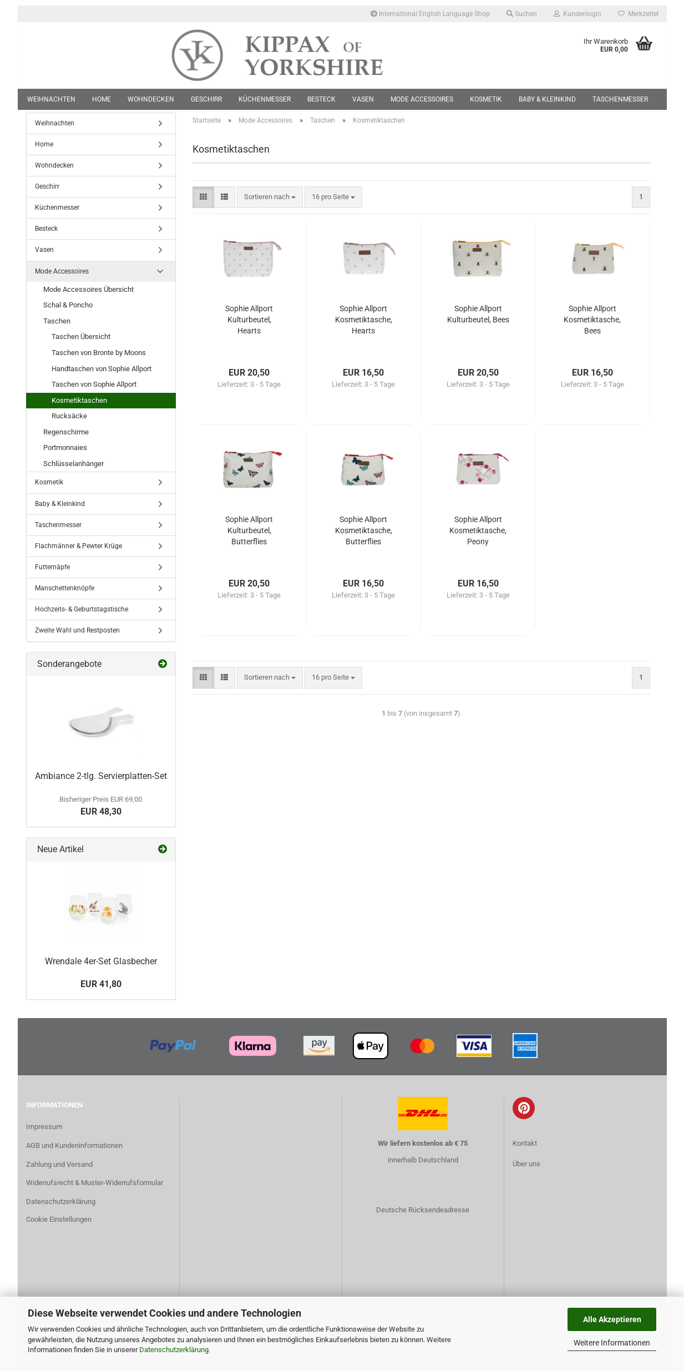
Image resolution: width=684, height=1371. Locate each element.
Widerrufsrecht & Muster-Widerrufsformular (94, 1190)
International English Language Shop (430, 14)
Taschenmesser (620, 99)
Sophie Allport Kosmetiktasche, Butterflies (363, 537)
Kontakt (525, 1150)
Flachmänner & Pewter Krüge (78, 553)
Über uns (526, 1170)
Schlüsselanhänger (73, 470)
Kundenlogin (577, 14)
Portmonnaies (65, 455)
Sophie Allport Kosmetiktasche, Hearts (363, 326)
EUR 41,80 (100, 990)
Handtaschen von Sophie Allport (101, 375)
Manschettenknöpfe (64, 595)
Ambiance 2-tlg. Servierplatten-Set (101, 782)
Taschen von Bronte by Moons (99, 359)
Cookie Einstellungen (59, 1226)
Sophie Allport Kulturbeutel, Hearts (249, 326)
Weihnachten (51, 99)
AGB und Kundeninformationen (74, 1152)
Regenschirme (66, 438)
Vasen (363, 99)
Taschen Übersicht (81, 344)
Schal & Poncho (68, 312)
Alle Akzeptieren (612, 1319)
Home (101, 99)
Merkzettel (638, 14)
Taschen (56, 327)
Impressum (44, 1133)
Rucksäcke (69, 423)
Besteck (321, 99)
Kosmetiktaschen (79, 407)
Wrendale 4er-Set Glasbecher (101, 968)
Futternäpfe (52, 574)
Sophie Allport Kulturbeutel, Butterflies (249, 537)
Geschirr (206, 99)
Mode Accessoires (422, 99)
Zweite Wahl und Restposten (77, 637)
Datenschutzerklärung (174, 1349)
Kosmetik (486, 99)
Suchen (521, 14)
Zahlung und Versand (59, 1171)
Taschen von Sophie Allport (94, 391)
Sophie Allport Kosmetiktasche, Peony (477, 537)
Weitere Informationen (612, 1342)
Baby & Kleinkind (547, 99)
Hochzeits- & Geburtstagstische (81, 616)
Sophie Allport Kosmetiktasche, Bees (592, 326)
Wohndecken (151, 99)
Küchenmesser (265, 99)
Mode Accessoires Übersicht (88, 296)
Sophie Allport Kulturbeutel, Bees (478, 321)
